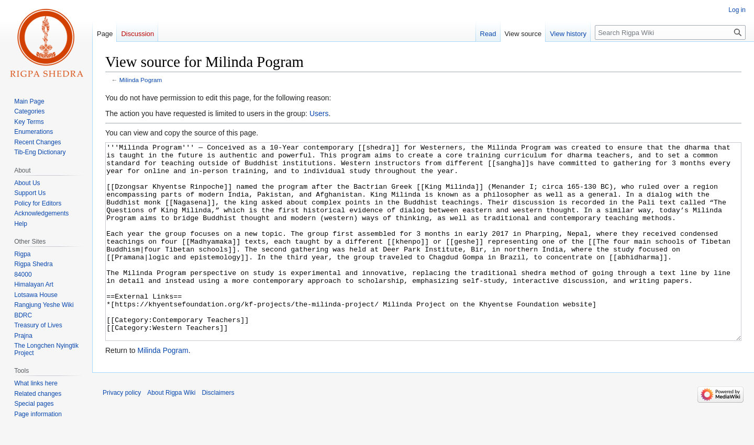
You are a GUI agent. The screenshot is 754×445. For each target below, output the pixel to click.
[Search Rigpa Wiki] (670, 32)
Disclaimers (218, 432)
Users (319, 113)
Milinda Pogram (140, 79)
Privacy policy (122, 432)
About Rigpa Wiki (171, 432)
